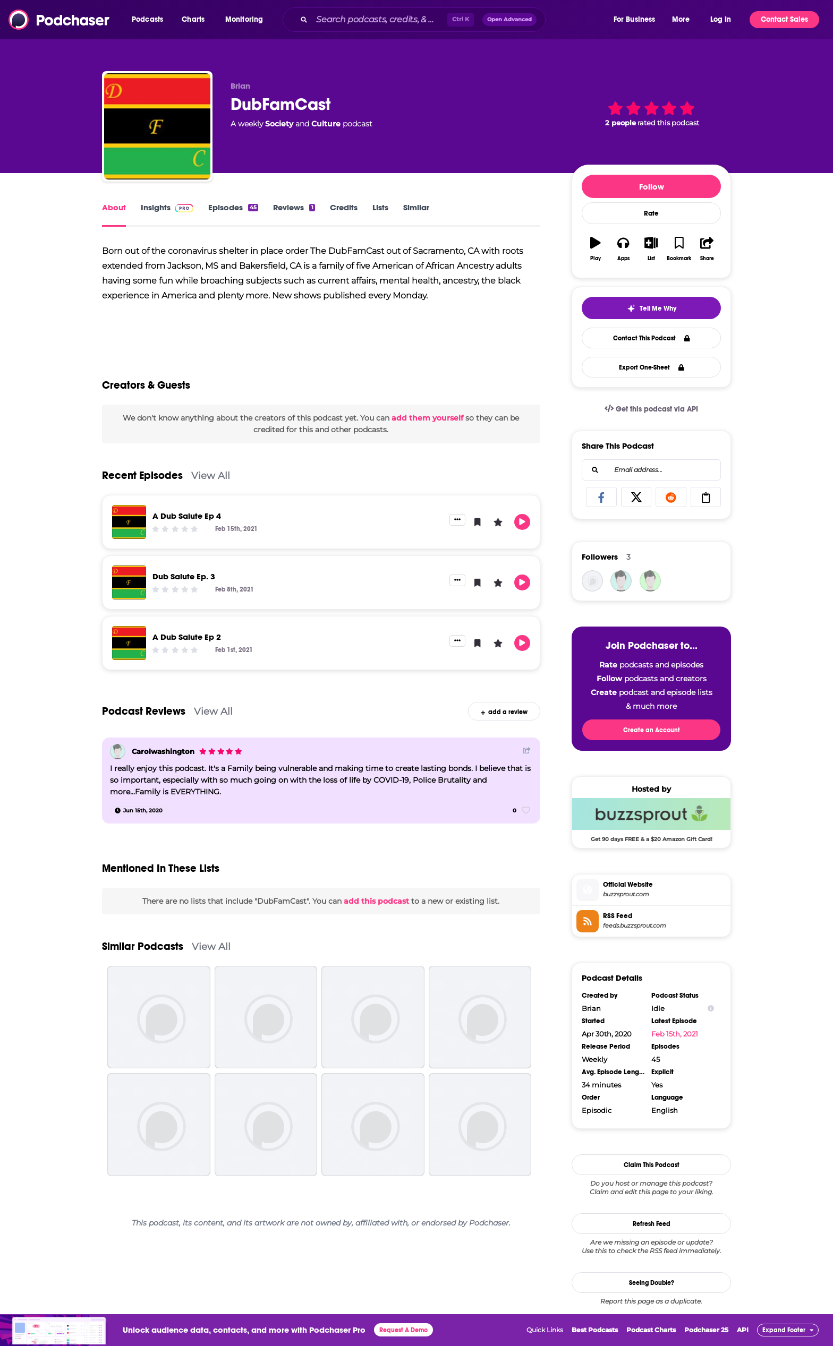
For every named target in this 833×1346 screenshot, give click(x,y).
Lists (380, 207)
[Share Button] (527, 751)
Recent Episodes (142, 476)
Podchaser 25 (706, 1330)
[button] (150, 19)
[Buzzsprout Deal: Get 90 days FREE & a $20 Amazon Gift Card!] (651, 820)
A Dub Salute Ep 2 (186, 637)
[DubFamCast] (157, 126)
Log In (720, 19)
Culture (326, 123)
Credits (344, 207)
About (114, 207)
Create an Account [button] (651, 730)
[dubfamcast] (592, 580)
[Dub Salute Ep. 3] (129, 583)
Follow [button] (651, 187)
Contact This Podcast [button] (651, 338)
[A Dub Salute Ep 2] (129, 644)
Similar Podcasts (142, 947)
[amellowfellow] (650, 580)
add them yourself (427, 418)
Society (279, 123)
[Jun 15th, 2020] (138, 811)
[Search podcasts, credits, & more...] (379, 19)
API (743, 1330)
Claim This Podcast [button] (651, 1165)
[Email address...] (651, 470)
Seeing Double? (651, 1283)
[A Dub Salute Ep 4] (129, 522)
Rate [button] (651, 213)
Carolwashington (163, 752)
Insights (167, 207)
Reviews (293, 207)
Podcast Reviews (143, 711)
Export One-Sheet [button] (651, 367)
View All (210, 476)
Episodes (233, 207)
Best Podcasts (595, 1330)
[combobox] (447, 19)
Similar (416, 207)
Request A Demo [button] (403, 1330)
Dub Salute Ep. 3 (183, 577)
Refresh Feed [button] (651, 1224)
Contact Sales (784, 19)
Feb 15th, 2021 (674, 1034)
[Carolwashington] (117, 752)
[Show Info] (711, 1009)
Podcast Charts (651, 1330)
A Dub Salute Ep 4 (186, 516)
